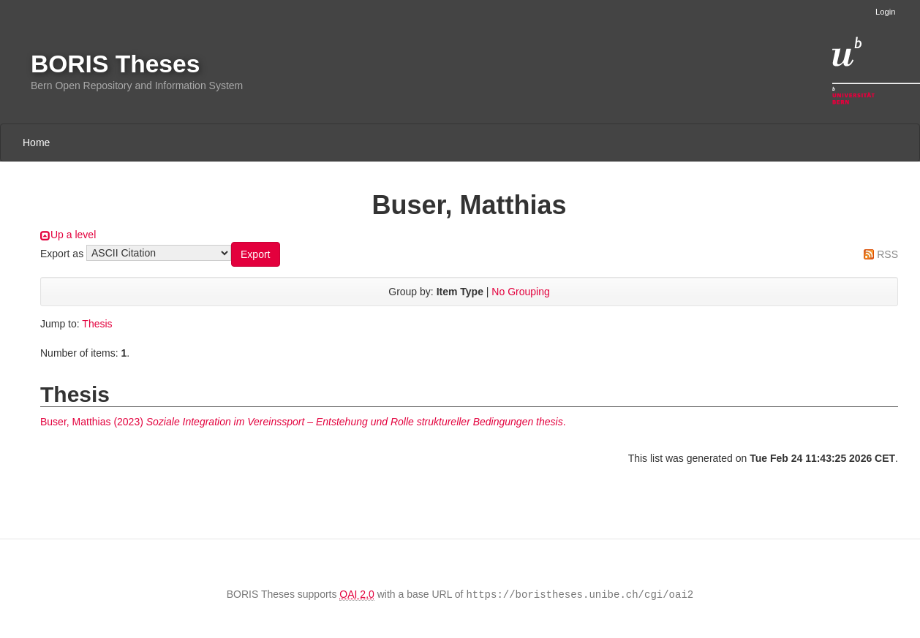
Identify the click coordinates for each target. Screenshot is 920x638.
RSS (887, 254)
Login (885, 11)
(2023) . (303, 422)
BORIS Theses (115, 63)
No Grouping (520, 291)
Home (36, 142)
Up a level (73, 234)
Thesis (97, 324)
